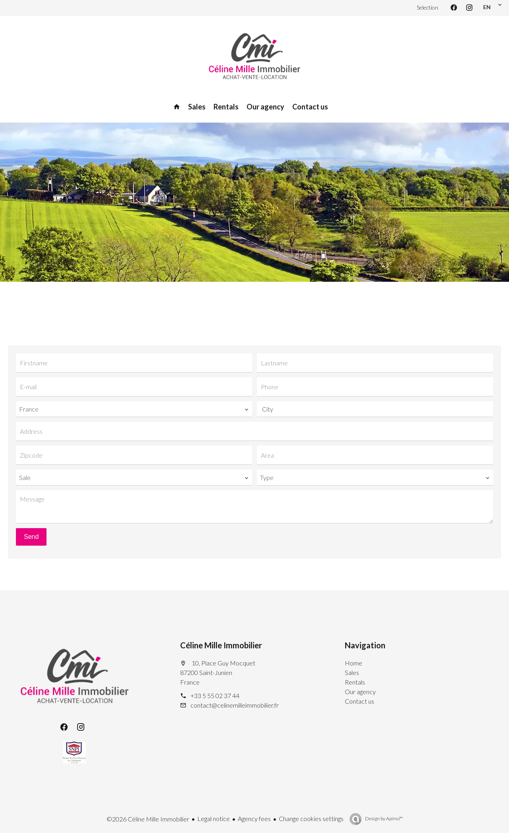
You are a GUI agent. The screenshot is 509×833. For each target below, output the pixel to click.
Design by (383, 818)
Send (31, 536)
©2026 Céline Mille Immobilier (148, 819)
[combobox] (134, 409)
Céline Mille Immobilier (221, 645)
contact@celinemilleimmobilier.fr (234, 705)
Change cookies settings (311, 818)
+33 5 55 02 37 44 (214, 695)
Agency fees (254, 818)
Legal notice (213, 818)
